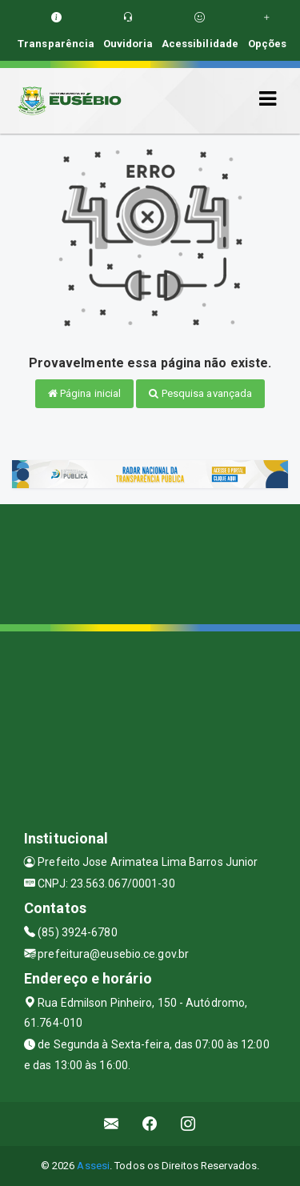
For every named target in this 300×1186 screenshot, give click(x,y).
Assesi (93, 1166)
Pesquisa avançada (200, 393)
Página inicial (85, 393)
